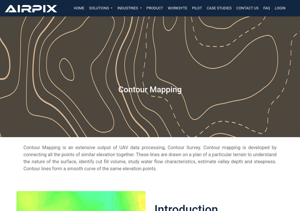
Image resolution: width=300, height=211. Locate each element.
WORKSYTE (177, 8)
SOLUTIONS (99, 8)
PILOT (197, 8)
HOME (79, 8)
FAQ (266, 8)
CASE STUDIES (219, 8)
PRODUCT (154, 8)
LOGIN (280, 8)
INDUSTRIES (128, 8)
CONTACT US (247, 8)
